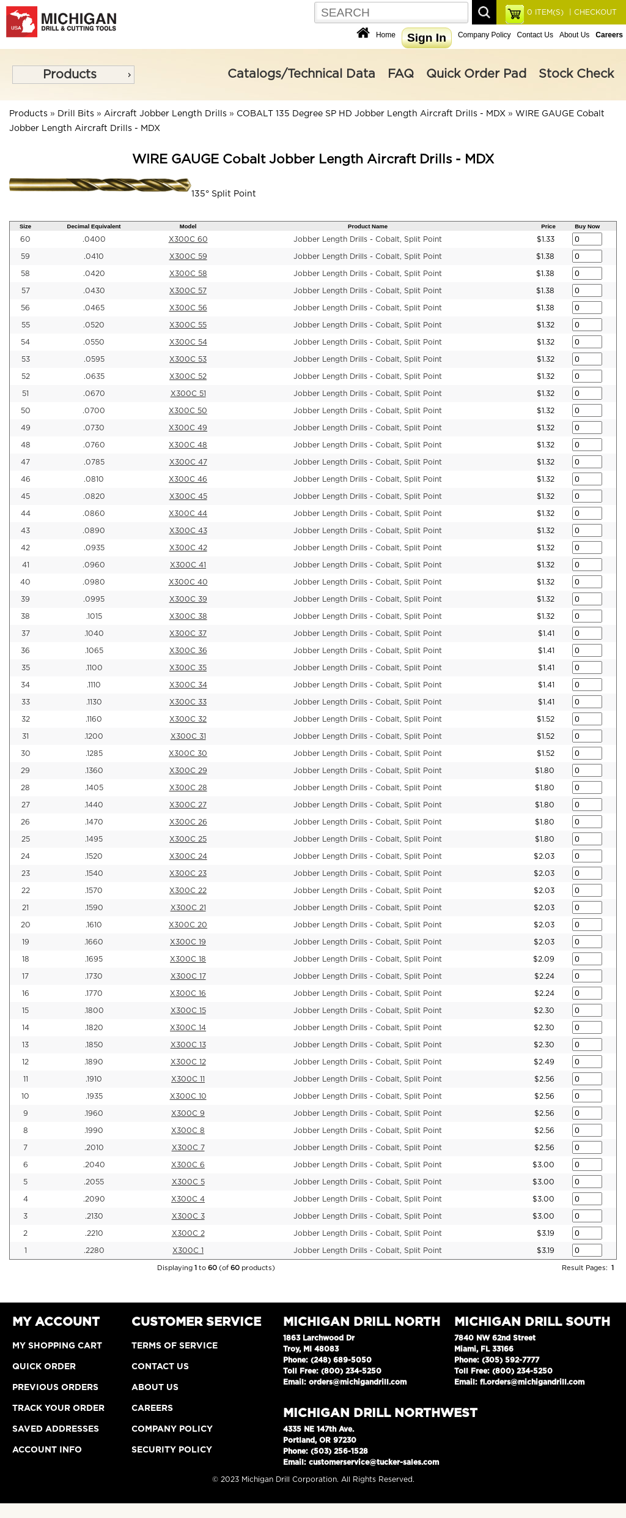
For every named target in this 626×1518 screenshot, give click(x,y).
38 (25, 616)
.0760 (94, 445)
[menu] (73, 74)
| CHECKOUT (592, 12)
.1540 (94, 873)
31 (25, 736)
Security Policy (171, 1450)
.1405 (94, 787)
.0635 (94, 376)
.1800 (94, 1010)
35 (25, 667)
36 (25, 650)
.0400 (94, 239)
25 (25, 839)
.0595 (94, 359)
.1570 (94, 890)
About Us (574, 35)
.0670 (94, 393)
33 (25, 702)
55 (25, 325)
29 (25, 770)
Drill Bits (75, 114)
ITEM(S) (545, 12)
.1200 (93, 736)
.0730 (94, 428)
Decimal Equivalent (94, 226)
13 (25, 1045)
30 (26, 753)
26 (25, 822)
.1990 (93, 1130)
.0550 (94, 342)
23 (25, 873)
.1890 (93, 1062)
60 (25, 239)
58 (25, 273)
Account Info (47, 1450)
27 (25, 805)
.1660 (93, 942)
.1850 (94, 1045)
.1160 (94, 719)
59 (25, 256)
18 (25, 959)
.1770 (94, 993)
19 (25, 942)
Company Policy (484, 35)
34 (25, 685)
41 (25, 565)
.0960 (94, 565)
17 (25, 976)
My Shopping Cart (57, 1346)
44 (26, 513)
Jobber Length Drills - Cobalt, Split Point (367, 239)
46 (26, 479)
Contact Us (535, 35)
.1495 (94, 839)
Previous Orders (55, 1387)
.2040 (94, 1164)
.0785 (94, 462)
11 (25, 1079)
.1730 (94, 976)
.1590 (94, 907)
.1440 (93, 805)
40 (25, 582)
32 (25, 719)
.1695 (94, 959)
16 (25, 993)
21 (25, 907)
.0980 (94, 582)
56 (25, 308)
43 (25, 530)
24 (25, 856)
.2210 (94, 1233)
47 (25, 462)
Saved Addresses (55, 1429)
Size (25, 226)
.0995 (94, 599)
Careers (152, 1408)
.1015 (94, 616)
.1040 (94, 633)
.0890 (94, 530)
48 (26, 445)
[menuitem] (73, 74)
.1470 (94, 822)
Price (548, 226)
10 (25, 1096)
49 (26, 428)
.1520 (94, 856)
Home (386, 35)
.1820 (94, 1027)
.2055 (94, 1182)
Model (188, 226)
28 (25, 787)
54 (25, 342)
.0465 (94, 308)
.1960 (93, 1113)
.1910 (94, 1079)
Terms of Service (174, 1346)
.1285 (94, 753)
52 (25, 376)
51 (25, 393)
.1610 (94, 925)
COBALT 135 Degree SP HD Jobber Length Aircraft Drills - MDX (371, 114)
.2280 (94, 1250)
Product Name (368, 226)
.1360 (94, 770)
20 (26, 925)
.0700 (94, 410)
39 (25, 599)
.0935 (94, 547)
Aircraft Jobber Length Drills (165, 114)
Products (70, 75)
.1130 (94, 702)
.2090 (94, 1199)
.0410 (94, 256)
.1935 (94, 1096)
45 (25, 496)
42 (25, 547)
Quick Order (44, 1367)
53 (25, 359)
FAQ (401, 74)
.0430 (94, 290)
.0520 (94, 325)
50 (26, 410)
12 (25, 1062)
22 (25, 890)
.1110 (94, 685)
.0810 (94, 479)
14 (25, 1027)
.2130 (94, 1216)
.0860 (94, 513)
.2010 (94, 1147)
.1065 (94, 650)
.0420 (94, 273)
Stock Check (576, 74)
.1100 (94, 667)
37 (25, 633)
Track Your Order (58, 1408)
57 (25, 290)
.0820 (94, 496)
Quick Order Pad (476, 74)
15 (25, 1010)
